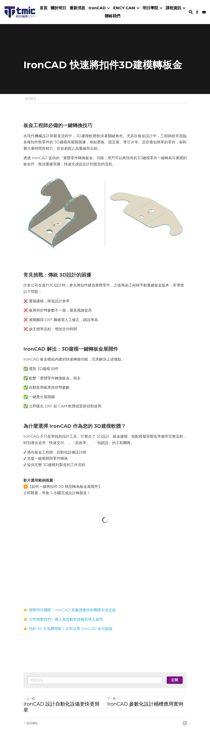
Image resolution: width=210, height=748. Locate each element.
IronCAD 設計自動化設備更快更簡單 (61, 707)
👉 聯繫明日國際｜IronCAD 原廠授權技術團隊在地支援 (69, 610)
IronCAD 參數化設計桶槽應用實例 (145, 704)
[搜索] (191, 12)
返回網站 (30, 723)
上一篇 (29, 698)
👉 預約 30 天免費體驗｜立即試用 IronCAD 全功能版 (67, 628)
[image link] (20, 11)
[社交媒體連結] (197, 12)
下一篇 (113, 698)
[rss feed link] (185, 723)
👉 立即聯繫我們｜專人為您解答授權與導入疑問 (63, 619)
